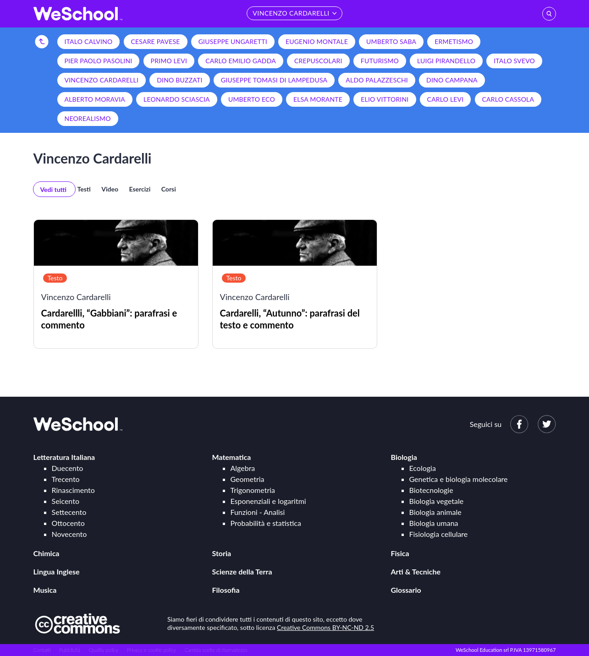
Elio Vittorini (384, 99)
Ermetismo (454, 41)
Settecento (69, 512)
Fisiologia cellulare (438, 534)
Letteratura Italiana (64, 457)
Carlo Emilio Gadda (240, 61)
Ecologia (422, 468)
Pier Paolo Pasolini (98, 61)
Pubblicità (70, 650)
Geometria (247, 479)
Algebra (243, 468)
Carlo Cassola (508, 99)
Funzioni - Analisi (258, 512)
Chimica (46, 553)
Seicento (65, 501)
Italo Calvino (89, 41)
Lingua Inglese (56, 571)
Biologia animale (435, 512)
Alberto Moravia (95, 99)
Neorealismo (88, 118)
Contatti (42, 650)
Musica (45, 589)
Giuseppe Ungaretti (232, 41)
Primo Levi (169, 61)
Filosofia (226, 589)
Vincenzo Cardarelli (102, 80)
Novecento (69, 534)
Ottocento (68, 523)
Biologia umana (433, 523)
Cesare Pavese (155, 41)
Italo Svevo (514, 61)
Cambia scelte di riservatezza (216, 650)
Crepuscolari (318, 61)
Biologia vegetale (436, 501)
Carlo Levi (445, 99)
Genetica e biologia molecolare (458, 479)
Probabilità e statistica (266, 523)
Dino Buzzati (179, 80)
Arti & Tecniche (416, 571)
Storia (221, 553)
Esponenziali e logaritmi (268, 501)
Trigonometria (253, 490)
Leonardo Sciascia (176, 99)
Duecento (67, 468)
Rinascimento (73, 490)
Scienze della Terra (242, 571)
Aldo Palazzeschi (377, 80)
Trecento (66, 479)
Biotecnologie (431, 490)
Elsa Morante (317, 99)
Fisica (400, 553)
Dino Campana (452, 80)
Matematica (231, 457)
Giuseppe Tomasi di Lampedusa (274, 80)
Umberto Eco (251, 99)
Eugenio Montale (317, 41)
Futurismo (380, 61)
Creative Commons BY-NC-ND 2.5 (325, 627)
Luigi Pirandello (446, 61)
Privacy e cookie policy (151, 650)
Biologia (404, 457)
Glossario (406, 589)
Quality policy (103, 650)
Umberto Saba (391, 41)
